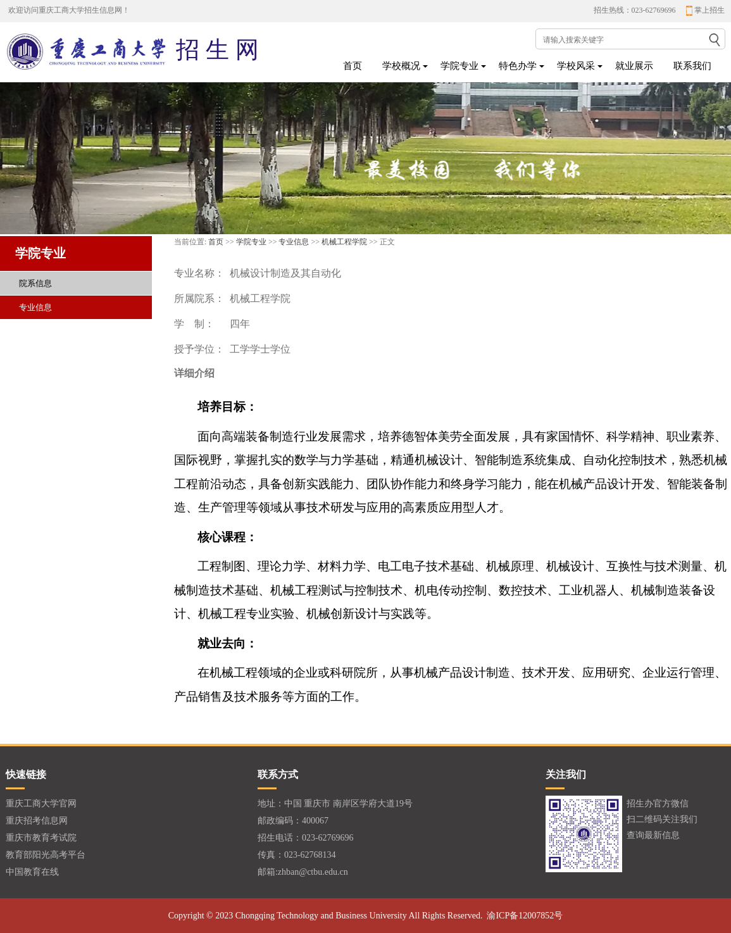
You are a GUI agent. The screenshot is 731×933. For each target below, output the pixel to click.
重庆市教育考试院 (41, 837)
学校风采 (576, 66)
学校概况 (401, 66)
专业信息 (293, 241)
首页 (352, 66)
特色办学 (518, 66)
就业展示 (634, 66)
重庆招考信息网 (37, 820)
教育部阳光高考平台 (45, 855)
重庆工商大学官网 (41, 803)
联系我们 (692, 66)
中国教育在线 (32, 872)
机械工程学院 (344, 241)
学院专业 (459, 66)
